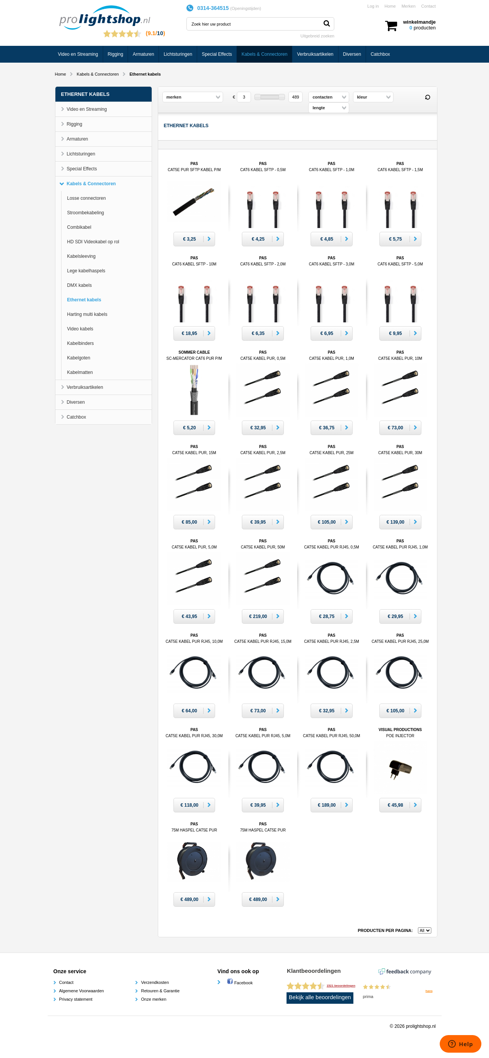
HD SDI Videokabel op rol (93, 241)
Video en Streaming (78, 54)
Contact (428, 6)
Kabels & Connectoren (264, 54)
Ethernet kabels (84, 300)
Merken (409, 6)
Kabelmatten (80, 372)
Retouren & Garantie (160, 990)
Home (390, 6)
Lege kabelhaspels (86, 270)
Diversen (352, 54)
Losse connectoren (86, 198)
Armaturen (143, 54)
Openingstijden (245, 8)
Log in (373, 6)
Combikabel (79, 227)
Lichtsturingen (178, 54)
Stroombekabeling (85, 212)
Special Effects (217, 54)
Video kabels (80, 329)
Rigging (115, 54)
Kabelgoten (79, 358)
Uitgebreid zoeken (318, 36)
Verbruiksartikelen (315, 54)
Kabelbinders (80, 343)
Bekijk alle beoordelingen (320, 997)
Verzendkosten (155, 982)
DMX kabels (79, 285)
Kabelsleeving (81, 256)
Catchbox (380, 54)
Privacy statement (75, 999)
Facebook (240, 982)
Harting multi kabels (87, 314)
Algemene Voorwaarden (81, 990)
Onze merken (153, 999)
